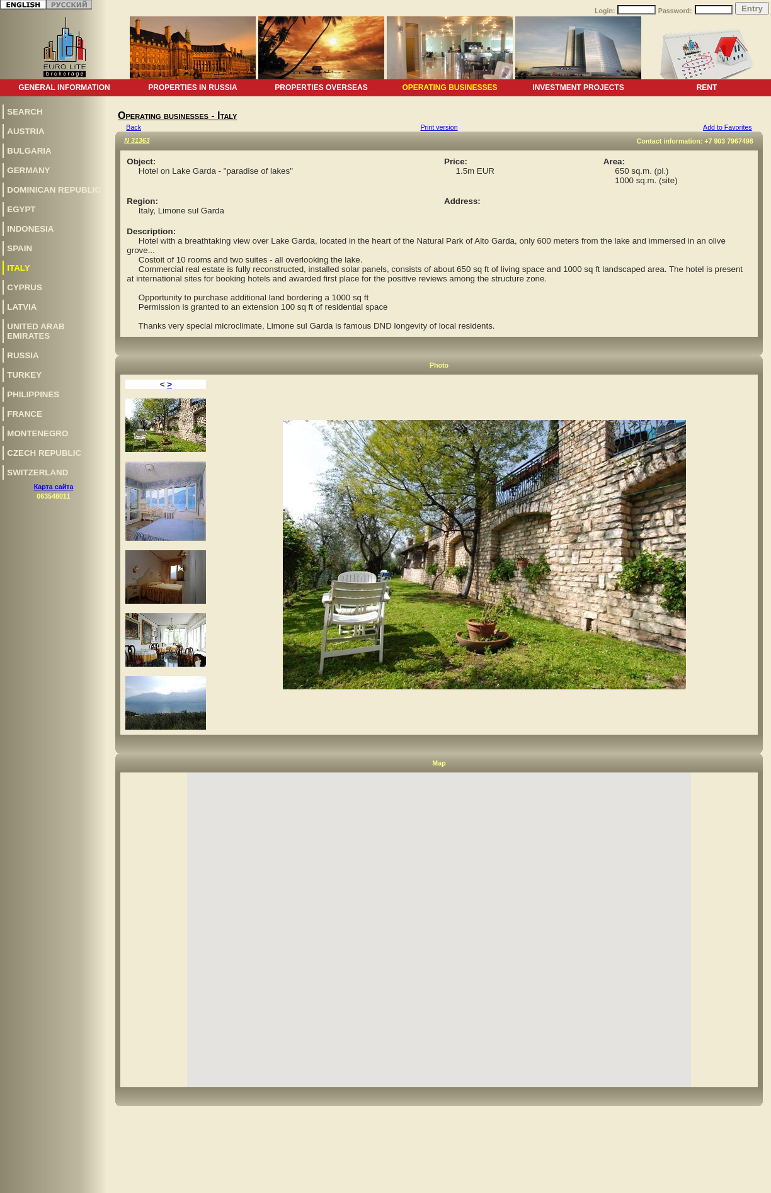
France (24, 414)
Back (133, 127)
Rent (707, 87)
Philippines (33, 394)
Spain (19, 248)
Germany (28, 170)
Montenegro (37, 433)
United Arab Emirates (35, 331)
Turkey (24, 375)
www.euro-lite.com (741, 1181)
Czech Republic (44, 453)
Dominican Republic (54, 190)
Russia (22, 355)
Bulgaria (29, 150)
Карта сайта (54, 486)
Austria (25, 131)
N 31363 (136, 140)
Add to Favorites (727, 127)
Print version (438, 127)
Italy (18, 268)
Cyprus (24, 287)
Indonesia (30, 229)
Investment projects (578, 87)
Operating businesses (449, 87)
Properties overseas (321, 87)
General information (64, 87)
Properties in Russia (192, 87)
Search (24, 111)
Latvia (22, 307)
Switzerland (37, 472)
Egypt (21, 209)
